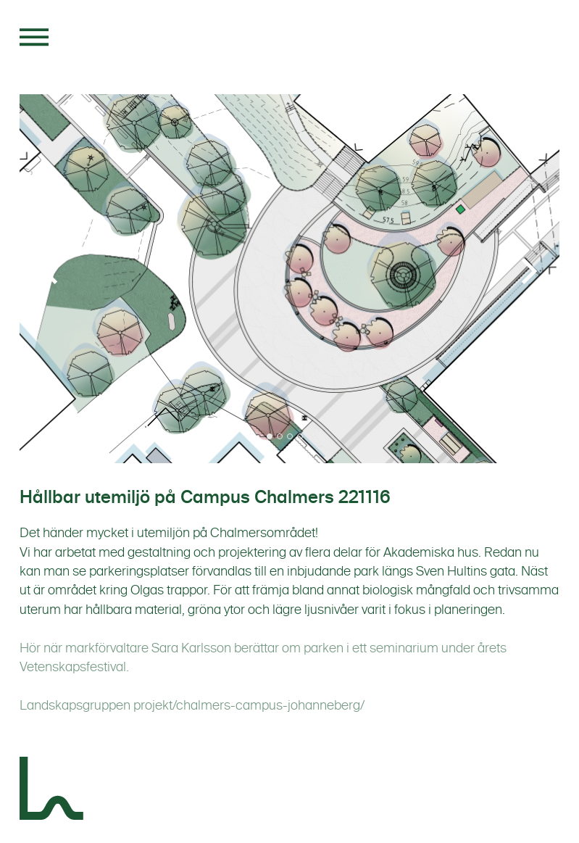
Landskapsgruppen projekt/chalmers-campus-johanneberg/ (192, 705)
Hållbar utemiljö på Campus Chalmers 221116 (205, 497)
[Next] (527, 271)
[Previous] (52, 271)
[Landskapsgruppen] (52, 791)
